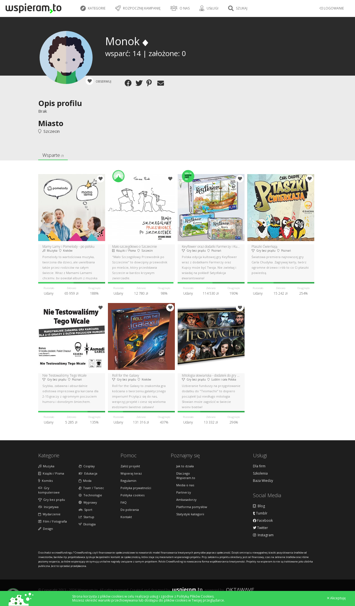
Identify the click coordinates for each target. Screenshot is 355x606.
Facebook (263, 520)
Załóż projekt (130, 466)
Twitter (260, 528)
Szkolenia (260, 473)
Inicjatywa (48, 507)
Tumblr (260, 513)
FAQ (123, 502)
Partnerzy (183, 492)
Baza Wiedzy (263, 480)
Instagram (263, 535)
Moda (85, 480)
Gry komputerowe (49, 490)
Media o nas (185, 485)
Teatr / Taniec (91, 488)
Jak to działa (185, 466)
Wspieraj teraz (131, 473)
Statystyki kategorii (190, 514)
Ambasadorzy (186, 499)
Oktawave (240, 589)
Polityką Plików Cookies (195, 596)
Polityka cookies (132, 495)
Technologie (90, 495)
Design (45, 528)
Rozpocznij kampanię (138, 8)
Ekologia (87, 524)
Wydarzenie (49, 514)
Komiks (45, 480)
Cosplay (87, 466)
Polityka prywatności (135, 488)
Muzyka (46, 466)
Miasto (50, 123)
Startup (86, 517)
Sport (85, 510)
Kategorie (92, 8)
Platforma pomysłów (191, 507)
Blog (259, 506)
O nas (180, 8)
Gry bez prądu (51, 499)
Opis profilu (60, 103)
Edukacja (88, 473)
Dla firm (259, 466)
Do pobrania (129, 510)
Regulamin (128, 480)
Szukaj (237, 8)
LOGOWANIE (332, 8)
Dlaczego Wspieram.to (185, 475)
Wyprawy (88, 502)
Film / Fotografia (52, 521)
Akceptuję (336, 598)
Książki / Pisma (51, 473)
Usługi (208, 8)
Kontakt (126, 517)
